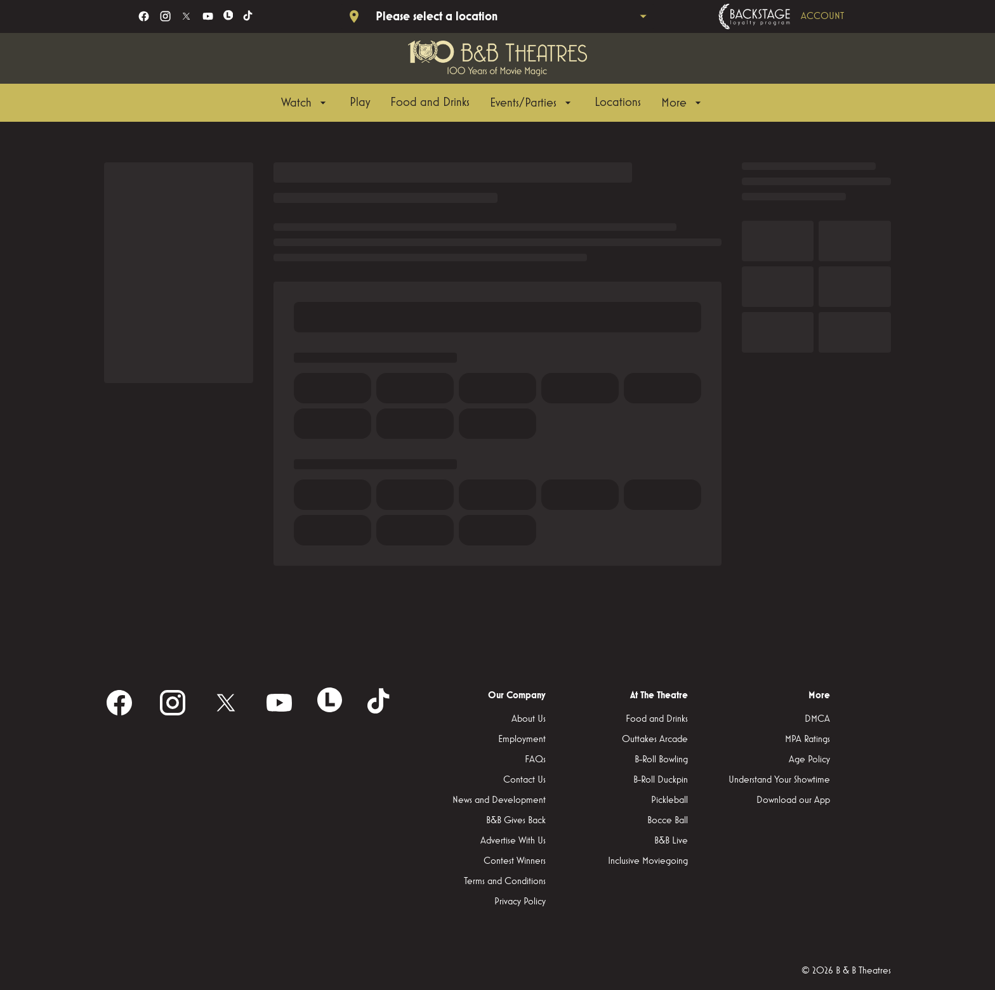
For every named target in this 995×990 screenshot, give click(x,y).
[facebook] (144, 16)
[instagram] (165, 16)
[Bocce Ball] (667, 821)
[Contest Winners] (515, 861)
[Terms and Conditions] (505, 881)
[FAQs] (535, 760)
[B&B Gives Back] (516, 821)
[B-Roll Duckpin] (660, 780)
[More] (682, 102)
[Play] (360, 102)
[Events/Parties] (532, 102)
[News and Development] (499, 800)
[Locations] (618, 102)
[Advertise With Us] (513, 841)
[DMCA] (817, 719)
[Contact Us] (524, 780)
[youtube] (208, 16)
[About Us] (528, 719)
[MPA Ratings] (807, 739)
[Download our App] (793, 800)
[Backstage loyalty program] (799, 16)
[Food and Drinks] (430, 102)
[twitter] (186, 16)
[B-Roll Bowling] (661, 760)
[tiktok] (248, 16)
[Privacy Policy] (520, 902)
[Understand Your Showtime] (779, 780)
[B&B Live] (671, 841)
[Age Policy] (809, 760)
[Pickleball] (669, 800)
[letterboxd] (228, 15)
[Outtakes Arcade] (655, 739)
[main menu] (492, 102)
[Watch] (305, 102)
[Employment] (522, 739)
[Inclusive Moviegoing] (648, 861)
